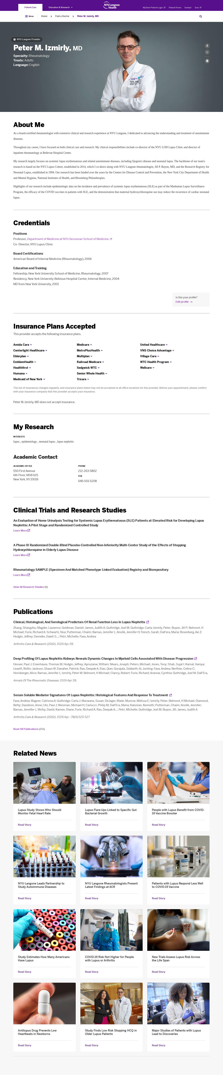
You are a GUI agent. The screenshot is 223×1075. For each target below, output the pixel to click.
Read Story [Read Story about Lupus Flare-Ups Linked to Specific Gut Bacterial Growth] (91, 825)
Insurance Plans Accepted (54, 326)
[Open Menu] (29, 16)
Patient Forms (175, 8)
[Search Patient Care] (200, 16)
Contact (187, 8)
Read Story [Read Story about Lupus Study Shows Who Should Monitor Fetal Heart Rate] (24, 825)
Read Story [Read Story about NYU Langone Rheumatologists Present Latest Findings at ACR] (91, 898)
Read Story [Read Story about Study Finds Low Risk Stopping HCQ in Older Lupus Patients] (91, 1045)
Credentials (31, 223)
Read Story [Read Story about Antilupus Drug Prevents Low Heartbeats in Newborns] (24, 1045)
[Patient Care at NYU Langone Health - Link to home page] (111, 5)
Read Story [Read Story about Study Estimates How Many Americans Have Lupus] (24, 972)
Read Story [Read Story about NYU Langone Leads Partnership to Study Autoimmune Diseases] (24, 898)
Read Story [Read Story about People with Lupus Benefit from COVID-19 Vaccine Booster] (158, 825)
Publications (33, 612)
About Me (28, 125)
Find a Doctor (62, 16)
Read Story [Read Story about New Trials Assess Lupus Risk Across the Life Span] (158, 972)
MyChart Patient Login (154, 8)
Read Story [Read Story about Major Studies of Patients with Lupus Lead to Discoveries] (158, 1045)
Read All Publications (29, 729)
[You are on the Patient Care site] (30, 7)
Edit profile (182, 301)
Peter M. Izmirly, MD (88, 16)
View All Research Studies (30, 587)
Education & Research (60, 7)
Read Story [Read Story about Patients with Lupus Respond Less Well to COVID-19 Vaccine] (158, 898)
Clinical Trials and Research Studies (69, 510)
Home (44, 16)
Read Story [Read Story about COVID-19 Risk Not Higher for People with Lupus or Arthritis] (91, 972)
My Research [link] (33, 427)
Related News (35, 753)
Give (198, 8)
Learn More (20, 530)
